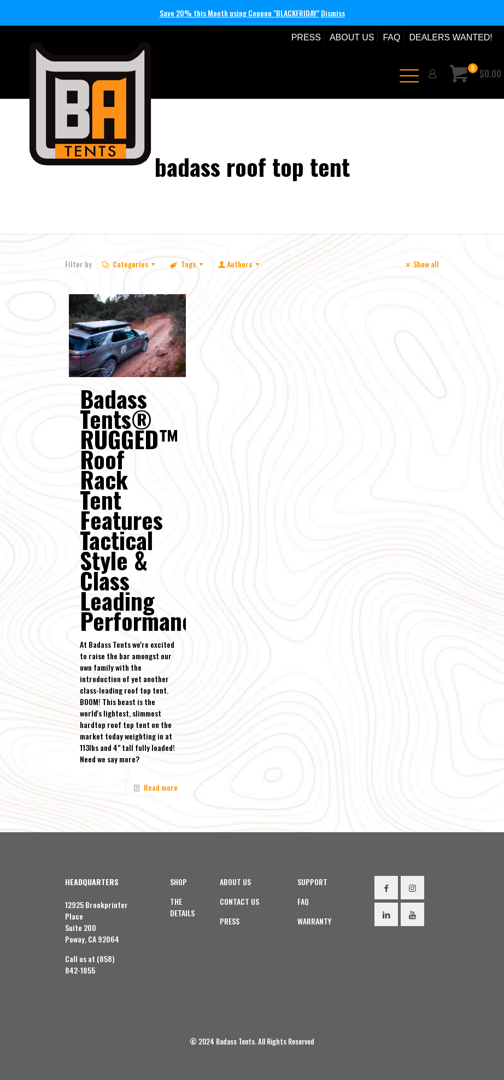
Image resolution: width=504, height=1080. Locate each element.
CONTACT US (239, 901)
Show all (420, 264)
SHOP (178, 881)
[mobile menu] (405, 73)
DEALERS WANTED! (450, 37)
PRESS (306, 37)
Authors (239, 264)
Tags (187, 264)
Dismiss (333, 13)
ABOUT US (352, 37)
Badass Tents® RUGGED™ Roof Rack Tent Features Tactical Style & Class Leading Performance (142, 509)
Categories (129, 264)
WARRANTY (314, 921)
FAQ (391, 37)
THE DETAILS (182, 907)
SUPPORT (312, 881)
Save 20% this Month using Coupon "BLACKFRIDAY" (239, 13)
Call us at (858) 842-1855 (90, 964)
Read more (161, 787)
